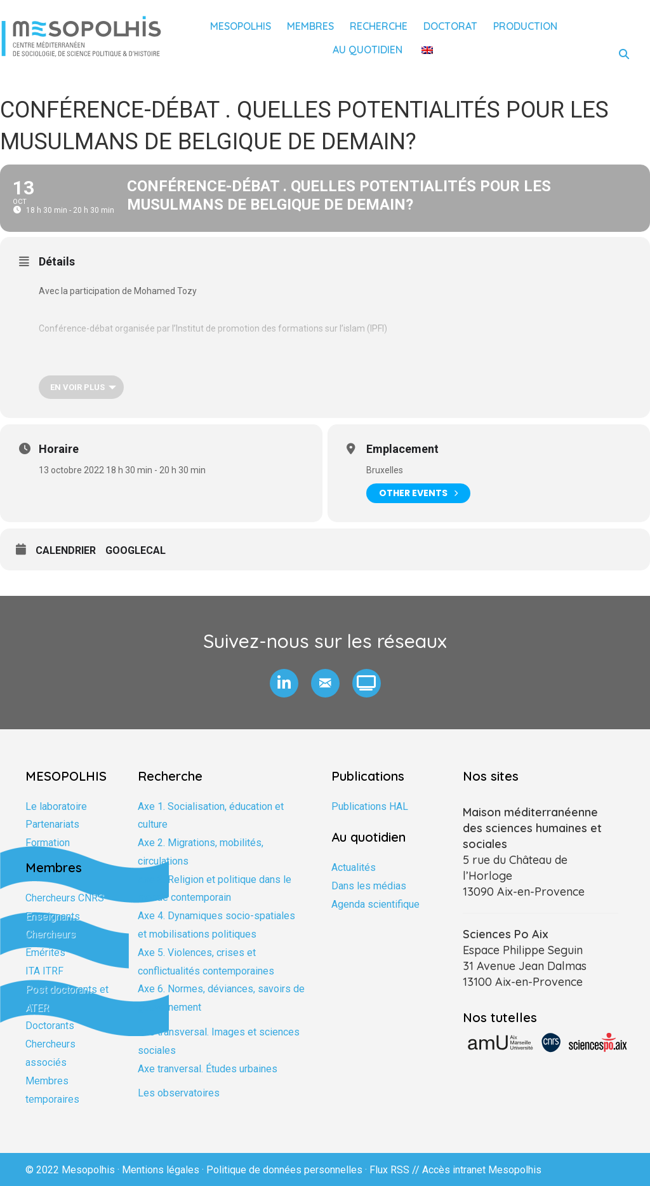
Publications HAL (369, 806)
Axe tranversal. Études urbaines (207, 1069)
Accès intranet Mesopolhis (481, 1170)
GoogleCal (135, 550)
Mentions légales (160, 1170)
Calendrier (66, 550)
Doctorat (450, 26)
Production (525, 26)
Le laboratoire (56, 806)
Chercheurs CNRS (64, 898)
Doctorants (49, 1026)
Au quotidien (367, 49)
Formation (47, 843)
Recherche (379, 26)
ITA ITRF (44, 971)
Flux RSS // (395, 1170)
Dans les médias (368, 886)
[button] (284, 683)
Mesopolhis (240, 26)
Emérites (45, 953)
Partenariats (52, 824)
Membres (310, 26)
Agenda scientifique (375, 904)
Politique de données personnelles (284, 1170)
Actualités (353, 867)
